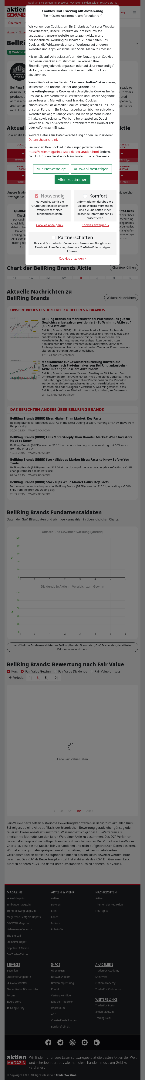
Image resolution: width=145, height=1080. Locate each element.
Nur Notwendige (51, 168)
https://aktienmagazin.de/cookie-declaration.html (64, 152)
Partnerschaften (75, 237)
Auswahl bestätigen (91, 168)
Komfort (98, 196)
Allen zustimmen (72, 179)
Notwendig (53, 196)
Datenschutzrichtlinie (44, 140)
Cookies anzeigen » (49, 225)
